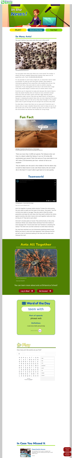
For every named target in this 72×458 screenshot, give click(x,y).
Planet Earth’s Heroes (38, 449)
